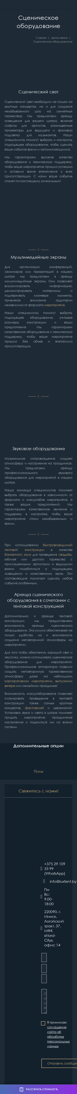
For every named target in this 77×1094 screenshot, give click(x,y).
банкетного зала (18, 554)
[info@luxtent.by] (45, 881)
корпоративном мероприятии (28, 681)
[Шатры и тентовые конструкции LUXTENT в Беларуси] (13, 4)
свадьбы (65, 554)
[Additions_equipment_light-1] (38, 219)
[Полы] (38, 765)
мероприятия (54, 305)
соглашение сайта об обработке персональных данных (58, 1036)
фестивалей (34, 708)
